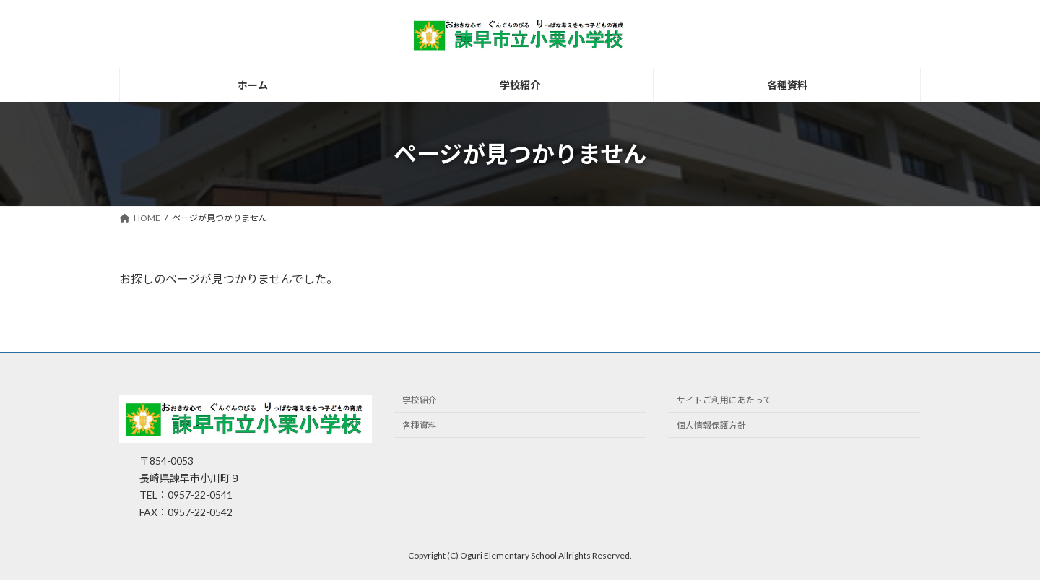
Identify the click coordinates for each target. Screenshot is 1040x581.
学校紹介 (419, 400)
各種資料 (419, 426)
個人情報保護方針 (711, 426)
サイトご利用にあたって (724, 400)
